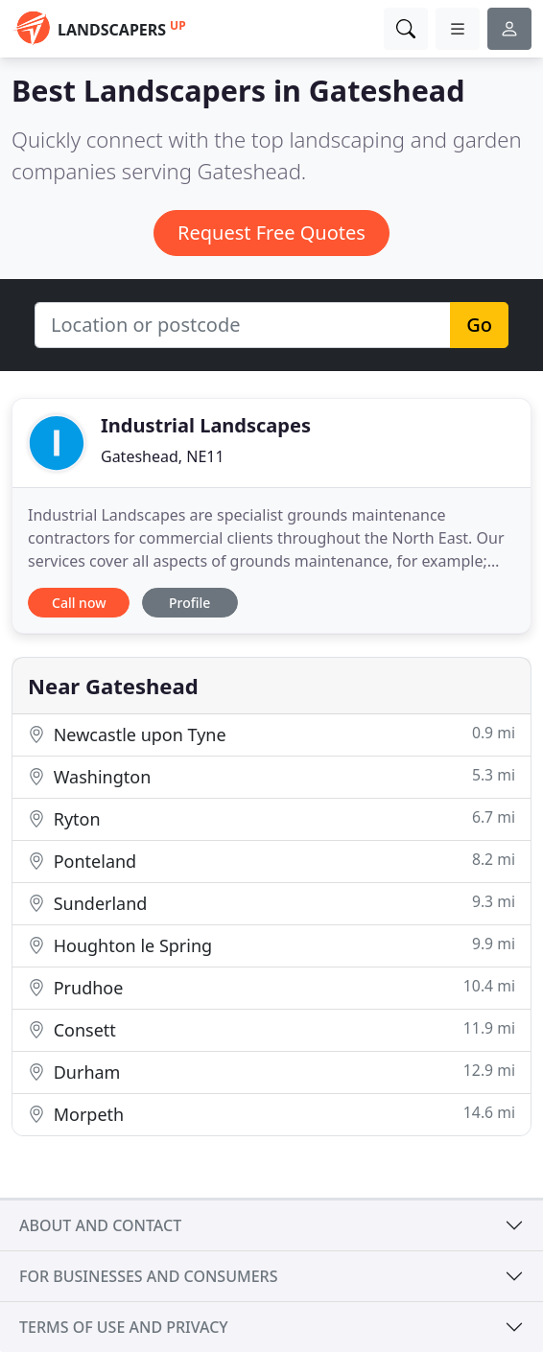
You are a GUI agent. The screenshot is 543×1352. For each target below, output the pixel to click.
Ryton (271, 818)
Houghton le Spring (271, 945)
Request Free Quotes (271, 232)
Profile (189, 603)
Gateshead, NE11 (162, 456)
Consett (271, 1029)
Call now (79, 603)
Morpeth (271, 1114)
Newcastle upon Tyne (271, 734)
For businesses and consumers (148, 1276)
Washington (271, 776)
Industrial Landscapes (206, 425)
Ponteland (271, 861)
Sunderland (271, 903)
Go (479, 325)
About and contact (100, 1225)
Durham (271, 1072)
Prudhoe (271, 987)
